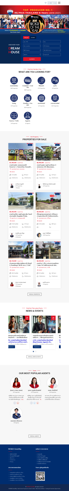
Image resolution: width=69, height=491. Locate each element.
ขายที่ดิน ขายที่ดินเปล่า (41, 459)
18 (58, 256)
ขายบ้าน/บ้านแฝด (40, 456)
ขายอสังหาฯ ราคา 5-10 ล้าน (15, 478)
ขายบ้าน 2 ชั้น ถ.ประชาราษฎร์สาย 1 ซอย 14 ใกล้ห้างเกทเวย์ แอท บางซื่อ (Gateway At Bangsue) (48, 265)
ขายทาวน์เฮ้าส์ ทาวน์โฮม (42, 457)
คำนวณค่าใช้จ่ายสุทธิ (13, 456)
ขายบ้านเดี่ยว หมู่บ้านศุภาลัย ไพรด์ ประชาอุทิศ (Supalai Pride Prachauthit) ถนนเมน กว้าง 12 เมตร (20, 217)
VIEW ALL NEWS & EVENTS (34, 356)
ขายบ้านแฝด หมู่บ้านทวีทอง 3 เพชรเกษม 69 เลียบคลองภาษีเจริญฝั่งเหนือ (46, 167)
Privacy (10, 461)
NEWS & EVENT (12, 454)
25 (30, 207)
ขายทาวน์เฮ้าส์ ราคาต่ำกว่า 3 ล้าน (16, 476)
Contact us (11, 459)
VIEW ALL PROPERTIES (34, 294)
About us (11, 457)
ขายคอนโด (39, 454)
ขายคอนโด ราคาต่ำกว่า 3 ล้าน (15, 472)
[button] (33, 351)
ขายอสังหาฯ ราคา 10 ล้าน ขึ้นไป (16, 480)
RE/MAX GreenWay (13, 3)
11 (30, 158)
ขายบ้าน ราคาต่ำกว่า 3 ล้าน (15, 474)
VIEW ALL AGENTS (34, 436)
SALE (52, 3)
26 (58, 158)
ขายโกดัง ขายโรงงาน (41, 463)
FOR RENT (33, 37)
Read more (14, 346)
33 (30, 256)
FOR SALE (26, 37)
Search (32, 59)
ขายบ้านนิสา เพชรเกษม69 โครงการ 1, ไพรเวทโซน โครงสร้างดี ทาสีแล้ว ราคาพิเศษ (20, 167)
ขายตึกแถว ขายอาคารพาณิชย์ (43, 461)
